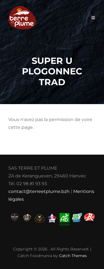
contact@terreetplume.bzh (39, 191)
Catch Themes (73, 255)
